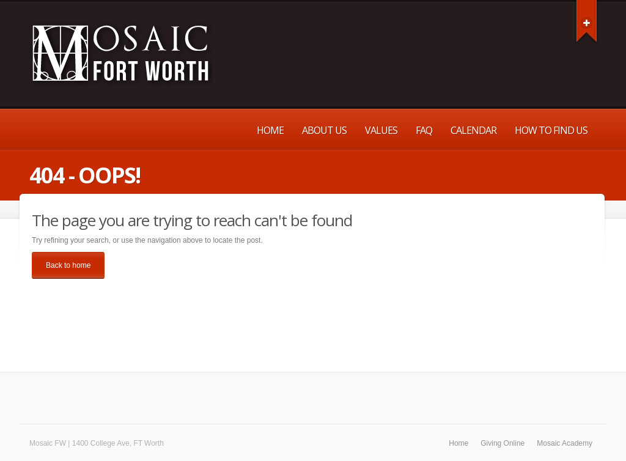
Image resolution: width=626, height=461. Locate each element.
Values (381, 130)
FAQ (424, 130)
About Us (324, 130)
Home (270, 130)
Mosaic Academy (564, 443)
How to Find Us (551, 130)
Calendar (473, 130)
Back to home (68, 265)
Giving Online (503, 443)
